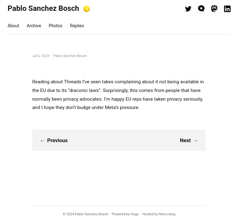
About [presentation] (13, 25)
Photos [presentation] (55, 25)
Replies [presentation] (77, 25)
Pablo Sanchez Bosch (43, 8)
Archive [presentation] (34, 25)
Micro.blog (167, 214)
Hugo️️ (134, 214)
